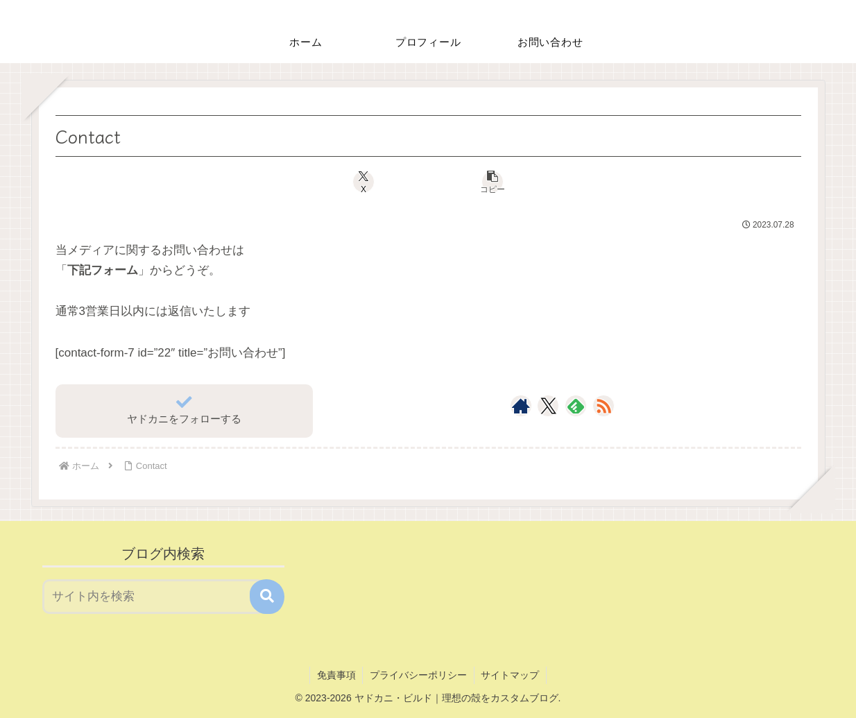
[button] (490, 182)
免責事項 (335, 675)
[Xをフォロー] (548, 406)
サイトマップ (510, 675)
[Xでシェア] (365, 182)
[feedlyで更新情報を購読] (576, 406)
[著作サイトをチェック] (521, 406)
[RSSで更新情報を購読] (603, 406)
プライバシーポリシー (418, 675)
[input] (154, 596)
